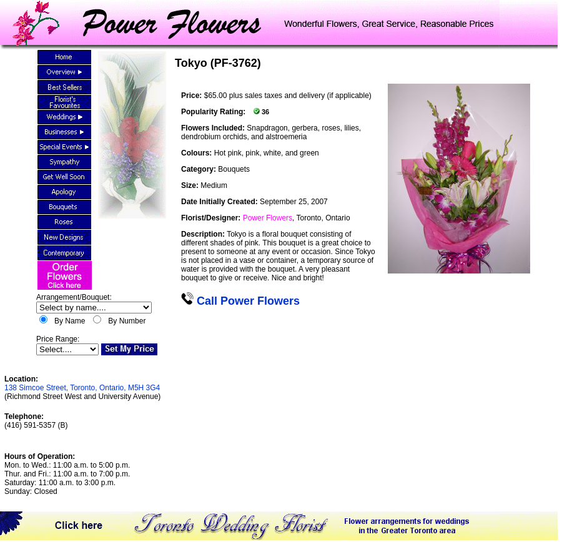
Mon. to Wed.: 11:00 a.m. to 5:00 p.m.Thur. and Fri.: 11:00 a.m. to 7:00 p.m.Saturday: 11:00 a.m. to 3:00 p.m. (67, 474)
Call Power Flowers (240, 301)
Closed (45, 491)
